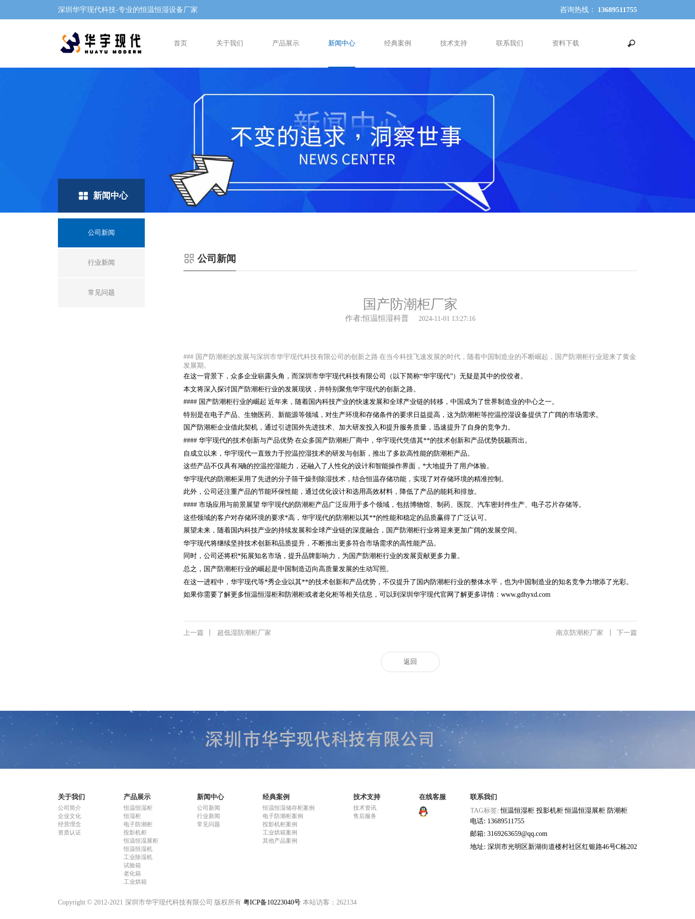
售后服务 (364, 816)
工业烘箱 (135, 881)
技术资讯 (364, 807)
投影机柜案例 (280, 824)
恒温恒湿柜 (138, 807)
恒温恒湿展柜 (141, 840)
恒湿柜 (132, 816)
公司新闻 (208, 807)
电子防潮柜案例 (283, 816)
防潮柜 (617, 810)
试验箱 (132, 865)
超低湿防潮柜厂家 (227, 633)
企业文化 (69, 816)
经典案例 (397, 43)
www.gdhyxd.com (526, 594)
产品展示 (285, 43)
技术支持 (453, 43)
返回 (410, 661)
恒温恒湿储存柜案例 (289, 807)
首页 (180, 43)
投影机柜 (135, 832)
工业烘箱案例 (280, 832)
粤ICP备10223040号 (272, 902)
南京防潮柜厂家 (596, 633)
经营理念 (69, 824)
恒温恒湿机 (138, 849)
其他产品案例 (280, 840)
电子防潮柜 (138, 824)
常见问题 (208, 824)
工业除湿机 (138, 857)
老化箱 (132, 873)
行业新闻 (208, 816)
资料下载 (565, 43)
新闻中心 (341, 43)
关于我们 (229, 43)
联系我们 (509, 43)
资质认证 (69, 832)
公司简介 (69, 807)
